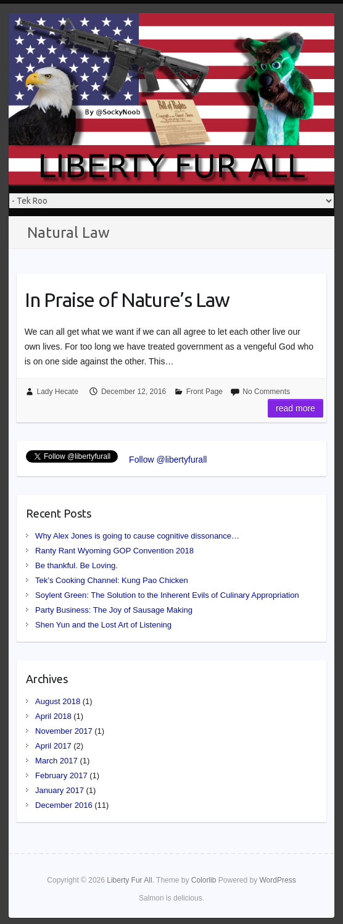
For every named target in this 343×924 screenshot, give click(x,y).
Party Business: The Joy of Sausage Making (113, 610)
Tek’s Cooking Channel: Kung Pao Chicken (111, 580)
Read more (295, 408)
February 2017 (61, 775)
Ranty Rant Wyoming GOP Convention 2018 (114, 550)
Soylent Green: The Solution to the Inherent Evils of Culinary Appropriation (167, 595)
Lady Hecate (57, 391)
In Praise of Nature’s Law (127, 299)
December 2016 (64, 805)
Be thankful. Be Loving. (76, 565)
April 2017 (53, 745)
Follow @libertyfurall (168, 459)
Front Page (204, 391)
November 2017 (64, 731)
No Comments (266, 391)
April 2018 (53, 716)
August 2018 (57, 701)
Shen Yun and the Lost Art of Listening (103, 624)
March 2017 (56, 760)
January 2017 (59, 790)
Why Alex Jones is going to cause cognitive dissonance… (137, 535)
